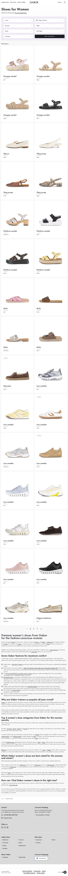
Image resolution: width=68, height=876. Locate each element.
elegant (49, 749)
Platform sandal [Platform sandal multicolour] (10, 231)
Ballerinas (3, 749)
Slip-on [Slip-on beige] (6, 154)
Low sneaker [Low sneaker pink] (8, 579)
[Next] (41, 629)
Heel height (49, 31)
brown (43, 742)
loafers (43, 642)
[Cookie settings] (65, 872)
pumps (19, 644)
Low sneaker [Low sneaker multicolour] (8, 463)
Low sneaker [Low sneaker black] (42, 579)
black (39, 742)
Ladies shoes (4, 2)
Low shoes (5, 842)
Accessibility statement (29, 873)
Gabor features (49, 20)
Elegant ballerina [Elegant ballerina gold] (44, 618)
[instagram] (2, 827)
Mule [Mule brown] (39, 308)
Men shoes (12, 2)
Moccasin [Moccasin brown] (7, 386)
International (41, 858)
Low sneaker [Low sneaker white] (42, 425)
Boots (20, 842)
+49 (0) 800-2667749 (9, 815)
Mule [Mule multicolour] (5, 347)
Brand (18, 31)
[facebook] (5, 827)
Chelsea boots (50, 764)
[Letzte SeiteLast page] (37, 629)
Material (18, 25)
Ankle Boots (22, 845)
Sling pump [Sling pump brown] (8, 192)
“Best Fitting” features (17, 664)
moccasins (9, 728)
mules (36, 738)
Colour (18, 20)
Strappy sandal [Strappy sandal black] (43, 115)
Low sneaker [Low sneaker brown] (42, 463)
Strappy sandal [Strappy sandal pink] (9, 76)
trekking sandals (17, 736)
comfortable (34, 651)
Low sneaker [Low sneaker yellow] (8, 425)
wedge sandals (5, 736)
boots (48, 644)
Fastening (18, 36)
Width (49, 25)
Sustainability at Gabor (43, 814)
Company (5, 857)
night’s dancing (54, 649)
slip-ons (37, 642)
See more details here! (21, 12)
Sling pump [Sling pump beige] (41, 154)
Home (2, 798)
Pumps (4, 845)
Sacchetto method (32, 686)
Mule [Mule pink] (5, 308)
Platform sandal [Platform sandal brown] (10, 270)
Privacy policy (37, 871)
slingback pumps (10, 742)
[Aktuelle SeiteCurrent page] (30, 629)
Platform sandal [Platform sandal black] (43, 231)
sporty (43, 749)
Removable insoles (8, 677)
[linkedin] (7, 827)
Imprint (44, 871)
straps (34, 736)
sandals (6, 644)
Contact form (6, 818)
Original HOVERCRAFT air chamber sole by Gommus (19, 673)
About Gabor (19, 2)
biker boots (13, 766)
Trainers (3, 702)
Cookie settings (41, 873)
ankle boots (50, 642)
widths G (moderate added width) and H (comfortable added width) (40, 668)
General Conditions (27, 871)
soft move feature (16, 690)
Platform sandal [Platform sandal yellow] (43, 270)
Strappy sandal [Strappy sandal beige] (43, 76)
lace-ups (25, 728)
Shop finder (22, 857)
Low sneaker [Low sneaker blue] (42, 386)
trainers (13, 642)
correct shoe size (13, 785)
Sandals (5, 848)
